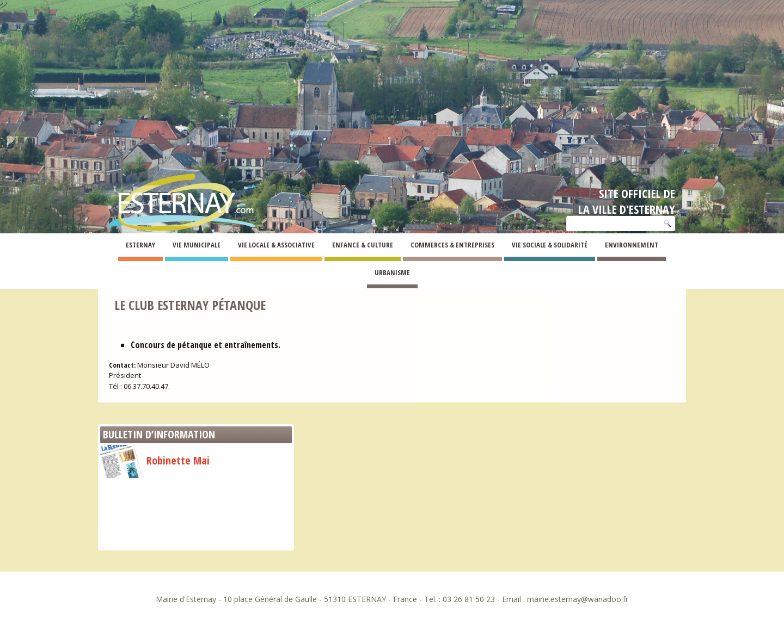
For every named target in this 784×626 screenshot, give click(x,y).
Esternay (140, 245)
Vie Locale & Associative (276, 245)
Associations (147, 274)
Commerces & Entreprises (452, 245)
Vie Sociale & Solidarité (549, 245)
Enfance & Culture (362, 245)
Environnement (631, 245)
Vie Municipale (196, 245)
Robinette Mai (155, 460)
